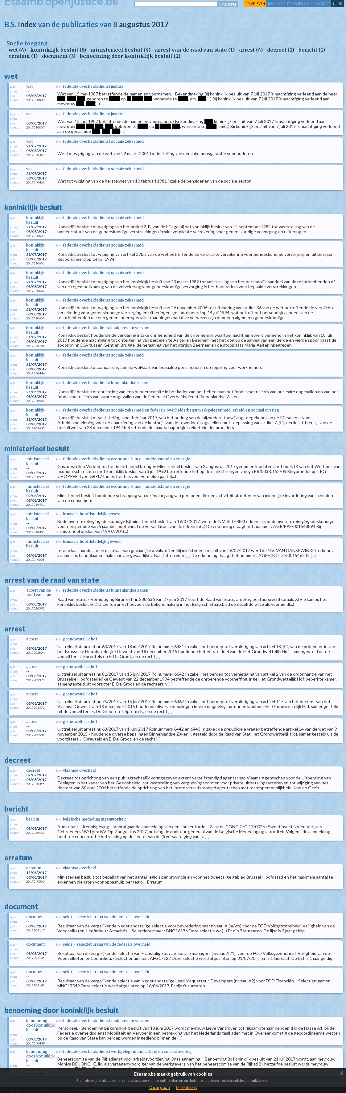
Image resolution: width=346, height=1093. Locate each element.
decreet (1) (280, 50)
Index (27, 24)
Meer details (186, 1087)
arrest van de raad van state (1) (195, 50)
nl (335, 4)
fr (340, 4)
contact (321, 4)
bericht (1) (312, 50)
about (284, 4)
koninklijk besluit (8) (58, 50)
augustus (134, 24)
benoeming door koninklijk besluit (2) (130, 56)
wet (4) (17, 50)
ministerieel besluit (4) (120, 50)
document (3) (59, 56)
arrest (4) (251, 50)
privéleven (255, 4)
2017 (160, 24)
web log (302, 4)
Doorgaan (159, 1087)
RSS (271, 4)
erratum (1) (23, 56)
